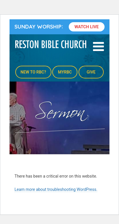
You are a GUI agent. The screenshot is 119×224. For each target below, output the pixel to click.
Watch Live (87, 26)
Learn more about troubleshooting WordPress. (55, 189)
